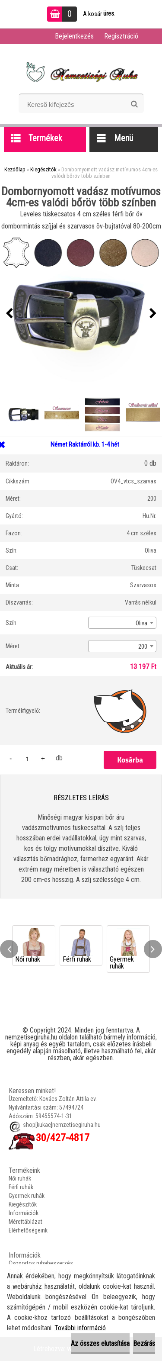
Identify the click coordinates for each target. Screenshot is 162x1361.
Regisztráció (121, 36)
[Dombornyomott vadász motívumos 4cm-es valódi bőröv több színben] (81, 313)
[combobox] (122, 623)
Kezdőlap (14, 169)
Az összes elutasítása (100, 1343)
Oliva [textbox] (141, 623)
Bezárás (144, 1343)
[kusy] (27, 758)
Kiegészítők (43, 169)
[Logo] (81, 71)
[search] (134, 104)
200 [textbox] (142, 646)
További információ (80, 1328)
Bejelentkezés (74, 36)
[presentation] (9, 314)
